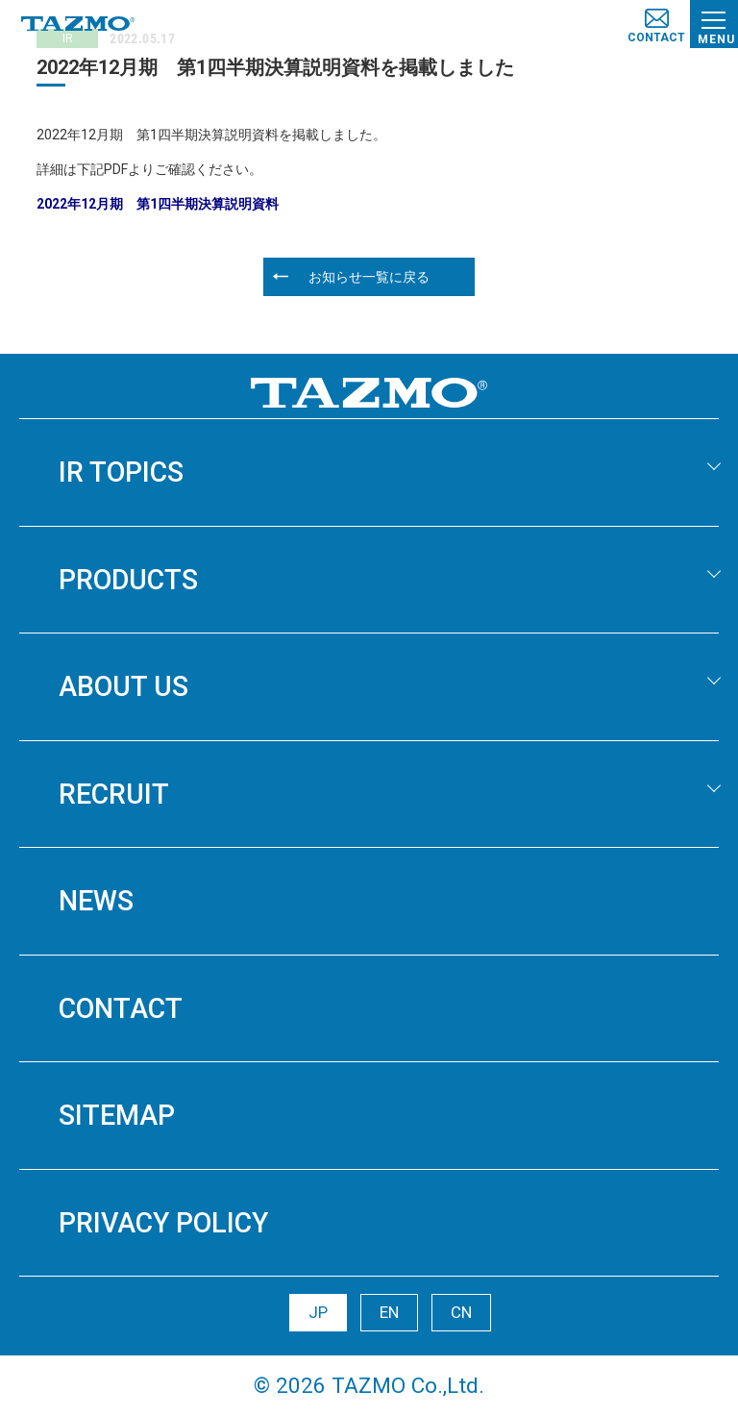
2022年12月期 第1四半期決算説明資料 (158, 203)
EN (389, 1312)
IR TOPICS (121, 472)
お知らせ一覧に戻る (369, 277)
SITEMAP (117, 1115)
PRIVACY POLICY (163, 1222)
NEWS (96, 900)
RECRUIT (114, 794)
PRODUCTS (128, 579)
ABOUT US (123, 686)
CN (461, 1312)
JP (318, 1312)
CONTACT (121, 1008)
